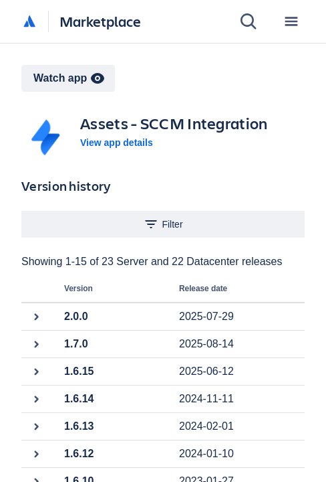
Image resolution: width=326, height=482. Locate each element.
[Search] (248, 21)
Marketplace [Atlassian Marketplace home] (100, 21)
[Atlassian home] (29, 22)
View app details (116, 142)
